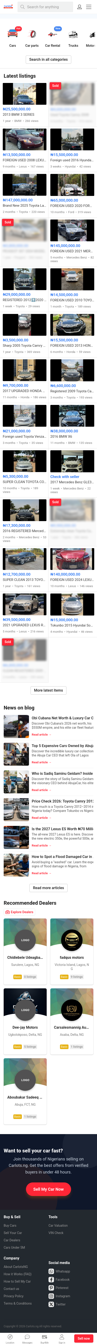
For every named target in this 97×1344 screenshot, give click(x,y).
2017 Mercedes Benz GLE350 (72, 482)
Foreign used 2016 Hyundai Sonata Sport (72, 160)
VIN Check (55, 1233)
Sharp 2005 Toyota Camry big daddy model (24, 346)
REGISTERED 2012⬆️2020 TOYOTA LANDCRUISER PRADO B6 (24, 300)
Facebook (59, 1279)
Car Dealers (12, 1240)
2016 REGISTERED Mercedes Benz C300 (24, 531)
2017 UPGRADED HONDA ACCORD (24, 391)
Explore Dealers (19, 912)
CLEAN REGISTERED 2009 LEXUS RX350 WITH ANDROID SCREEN (24, 671)
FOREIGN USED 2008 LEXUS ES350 (24, 160)
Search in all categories (48, 59)
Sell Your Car (13, 1233)
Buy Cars (10, 1225)
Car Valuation (58, 1225)
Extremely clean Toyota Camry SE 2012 (72, 531)
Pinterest (58, 1288)
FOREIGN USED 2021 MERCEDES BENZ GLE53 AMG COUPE (72, 251)
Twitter (57, 1304)
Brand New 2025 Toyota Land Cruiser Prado (24, 205)
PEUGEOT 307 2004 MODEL (24, 251)
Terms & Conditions (18, 1303)
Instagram (59, 1296)
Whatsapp (59, 1271)
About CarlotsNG (16, 1267)
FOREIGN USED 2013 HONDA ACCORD (72, 346)
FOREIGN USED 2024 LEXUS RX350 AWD (72, 580)
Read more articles (48, 888)
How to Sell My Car (17, 1281)
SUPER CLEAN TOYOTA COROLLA (24, 482)
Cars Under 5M (14, 1247)
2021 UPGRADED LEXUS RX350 (24, 625)
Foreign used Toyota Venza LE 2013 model (24, 436)
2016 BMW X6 (61, 436)
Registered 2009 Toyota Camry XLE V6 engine (72, 391)
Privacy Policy (13, 1296)
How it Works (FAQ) (17, 1274)
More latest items (48, 690)
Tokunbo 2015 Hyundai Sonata (72, 625)
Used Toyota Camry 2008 (69, 115)
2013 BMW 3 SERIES (18, 115)
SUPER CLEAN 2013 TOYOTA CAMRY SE (24, 580)
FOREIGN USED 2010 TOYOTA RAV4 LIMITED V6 (72, 300)
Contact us (11, 1289)
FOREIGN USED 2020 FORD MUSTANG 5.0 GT (72, 206)
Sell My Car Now (48, 1189)
